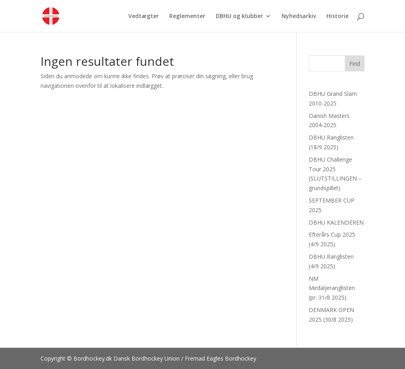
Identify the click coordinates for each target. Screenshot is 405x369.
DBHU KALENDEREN (336, 222)
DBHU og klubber (239, 16)
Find (354, 63)
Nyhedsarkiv (298, 16)
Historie (337, 16)
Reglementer (187, 16)
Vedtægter (143, 16)
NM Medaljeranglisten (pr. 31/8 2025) (332, 288)
